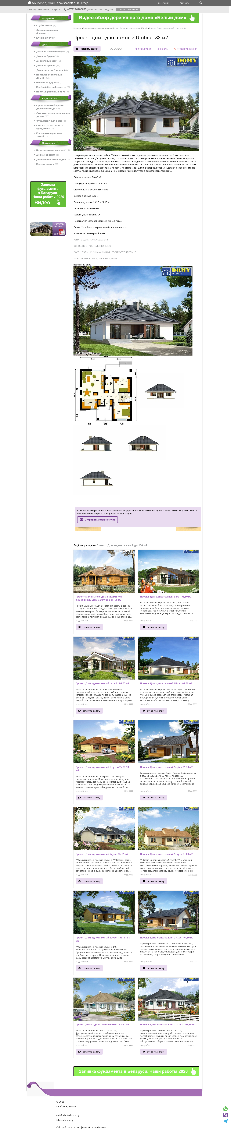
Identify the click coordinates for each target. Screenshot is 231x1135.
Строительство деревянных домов (53, 115)
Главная (77, 28)
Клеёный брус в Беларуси (53, 86)
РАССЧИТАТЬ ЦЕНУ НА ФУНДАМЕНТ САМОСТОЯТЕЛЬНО (104, 252)
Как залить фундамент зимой (50, 135)
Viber (100, 9)
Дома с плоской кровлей (52, 69)
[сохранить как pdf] (185, 49)
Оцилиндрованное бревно (47, 31)
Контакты (184, 2)
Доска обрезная (47, 154)
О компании (163, 2)
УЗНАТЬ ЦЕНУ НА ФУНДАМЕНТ (90, 239)
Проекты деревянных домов (49, 76)
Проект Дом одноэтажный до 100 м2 (129, 28)
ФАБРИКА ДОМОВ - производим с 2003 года (58, 3)
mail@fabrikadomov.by (67, 1115)
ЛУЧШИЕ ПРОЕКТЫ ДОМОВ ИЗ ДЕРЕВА (95, 258)
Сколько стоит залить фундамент (49, 127)
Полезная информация (53, 150)
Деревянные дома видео (53, 159)
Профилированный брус (52, 91)
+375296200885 (75, 9)
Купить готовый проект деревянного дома (50, 107)
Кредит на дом (47, 163)
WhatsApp (92, 9)
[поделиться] (143, 49)
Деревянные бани (48, 60)
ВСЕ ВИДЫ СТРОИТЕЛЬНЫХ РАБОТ (93, 245)
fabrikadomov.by (64, 1119)
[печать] (162, 49)
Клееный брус (46, 37)
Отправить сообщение (128, 9)
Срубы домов (46, 25)
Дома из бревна (48, 65)
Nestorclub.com (98, 1127)
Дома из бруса (47, 56)
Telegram (108, 9)
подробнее (82, 620)
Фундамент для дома (51, 120)
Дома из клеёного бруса (52, 51)
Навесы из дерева (48, 82)
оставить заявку (89, 48)
